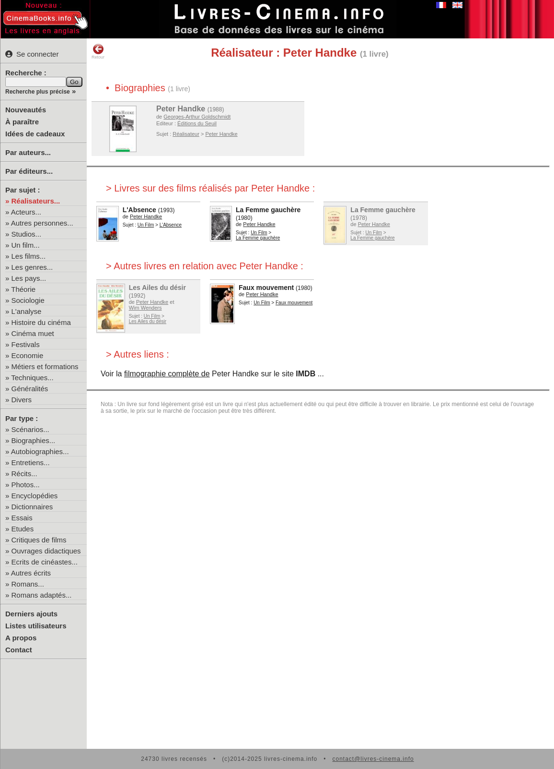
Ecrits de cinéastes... (45, 562)
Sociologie (28, 300)
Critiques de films (39, 540)
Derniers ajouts (31, 614)
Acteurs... (26, 212)
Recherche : (25, 73)
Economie (28, 355)
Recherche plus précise (37, 91)
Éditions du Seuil (197, 123)
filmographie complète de (167, 374)
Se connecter (31, 54)
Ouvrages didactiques (46, 551)
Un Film (146, 225)
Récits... (24, 473)
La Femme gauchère (268, 210)
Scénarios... (30, 429)
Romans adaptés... (42, 595)
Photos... (26, 485)
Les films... (29, 256)
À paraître (22, 122)
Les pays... (29, 278)
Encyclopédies (35, 496)
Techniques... (32, 377)
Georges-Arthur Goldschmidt (197, 117)
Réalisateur (186, 134)
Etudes (23, 529)
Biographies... (34, 440)
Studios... (27, 234)
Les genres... (32, 267)
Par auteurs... (28, 152)
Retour (98, 51)
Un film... (26, 245)
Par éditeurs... (29, 171)
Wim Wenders (145, 308)
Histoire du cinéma (41, 322)
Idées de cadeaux (35, 134)
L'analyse (27, 311)
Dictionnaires (32, 507)
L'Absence (139, 210)
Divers (22, 400)
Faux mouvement (266, 287)
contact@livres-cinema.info (373, 759)
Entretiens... (31, 462)
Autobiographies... (40, 451)
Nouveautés (25, 110)
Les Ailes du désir (157, 287)
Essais (22, 518)
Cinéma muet (33, 333)
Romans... (28, 584)
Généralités (30, 388)
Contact (18, 650)
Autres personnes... (42, 223)
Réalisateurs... (36, 201)
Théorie (23, 289)
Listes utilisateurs (36, 626)
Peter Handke (180, 109)
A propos (20, 638)
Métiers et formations (45, 366)
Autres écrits (31, 573)
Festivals (26, 344)
